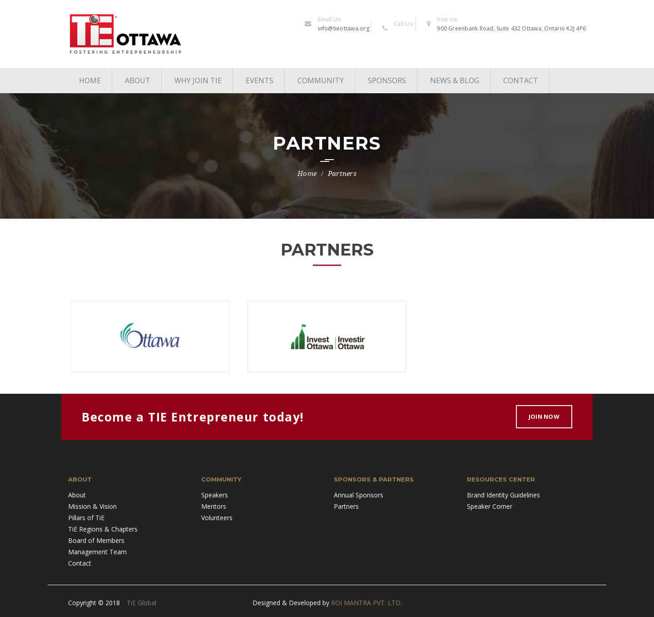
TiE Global (141, 602)
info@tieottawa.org (343, 28)
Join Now (544, 416)
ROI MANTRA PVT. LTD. (366, 602)
